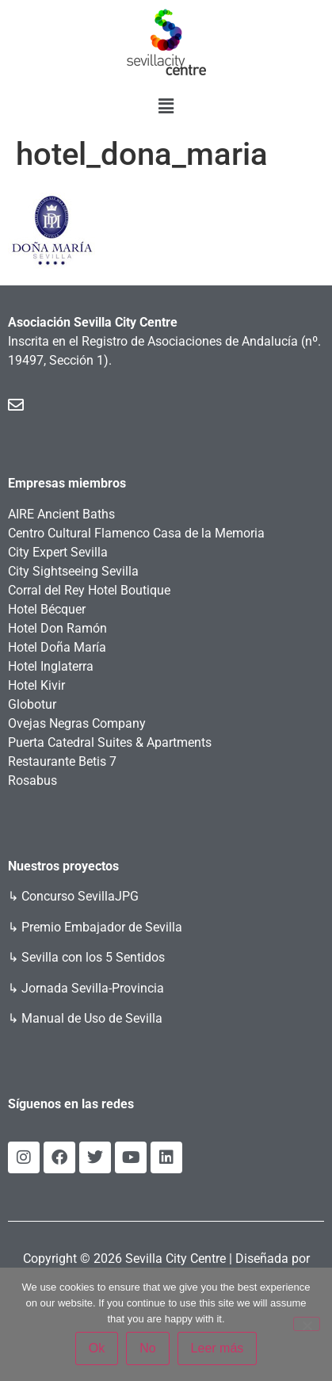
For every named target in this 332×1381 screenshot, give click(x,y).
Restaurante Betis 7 (62, 761)
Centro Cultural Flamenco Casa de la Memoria (136, 533)
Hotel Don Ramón (57, 628)
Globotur (32, 704)
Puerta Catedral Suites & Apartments (110, 742)
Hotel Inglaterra (50, 666)
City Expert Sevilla (58, 552)
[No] (306, 1324)
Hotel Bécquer (47, 609)
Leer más (217, 1348)
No (147, 1348)
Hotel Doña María (57, 647)
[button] (165, 106)
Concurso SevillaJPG (80, 896)
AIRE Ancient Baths (61, 514)
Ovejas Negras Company (77, 723)
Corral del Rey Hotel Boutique (89, 590)
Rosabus (32, 780)
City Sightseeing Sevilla (73, 571)
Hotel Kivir (36, 685)
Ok (97, 1348)
